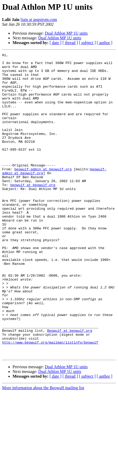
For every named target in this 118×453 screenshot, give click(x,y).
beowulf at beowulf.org (32, 211)
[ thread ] (70, 42)
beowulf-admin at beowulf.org (43, 192)
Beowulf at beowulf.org (69, 386)
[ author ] (104, 42)
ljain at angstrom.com (38, 19)
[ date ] (55, 42)
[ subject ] (87, 42)
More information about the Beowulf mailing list (43, 448)
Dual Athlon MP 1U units (66, 33)
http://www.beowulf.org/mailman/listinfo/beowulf (50, 400)
